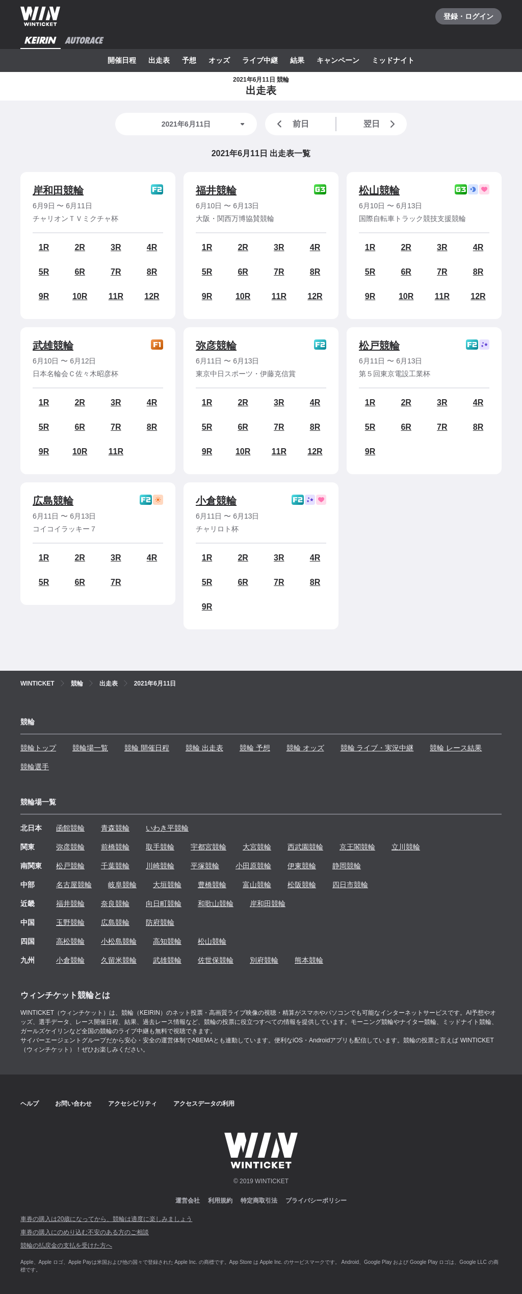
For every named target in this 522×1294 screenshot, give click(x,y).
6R (79, 271)
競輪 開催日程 (146, 748)
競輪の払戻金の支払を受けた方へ (66, 1245)
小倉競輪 (216, 500)
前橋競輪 (115, 847)
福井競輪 (216, 190)
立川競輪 (406, 847)
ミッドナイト (393, 60)
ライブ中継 (260, 60)
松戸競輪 (379, 345)
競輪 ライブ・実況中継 (377, 748)
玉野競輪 (70, 922)
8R (152, 271)
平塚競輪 (205, 866)
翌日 (381, 124)
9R (44, 296)
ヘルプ (29, 1103)
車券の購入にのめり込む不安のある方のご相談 (84, 1232)
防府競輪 (160, 922)
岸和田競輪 (58, 190)
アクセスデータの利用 (203, 1103)
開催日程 (122, 60)
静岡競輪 (346, 866)
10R (79, 296)
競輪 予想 (255, 748)
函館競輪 (70, 828)
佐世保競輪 (215, 960)
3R (116, 247)
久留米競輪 (119, 960)
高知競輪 (167, 941)
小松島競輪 (119, 941)
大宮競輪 (257, 847)
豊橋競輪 (212, 885)
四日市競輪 (350, 885)
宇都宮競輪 (208, 847)
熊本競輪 (309, 960)
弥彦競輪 (216, 345)
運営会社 (187, 1200)
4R (152, 247)
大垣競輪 (167, 885)
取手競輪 (160, 847)
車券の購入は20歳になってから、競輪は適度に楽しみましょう (106, 1219)
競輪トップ (38, 748)
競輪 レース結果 (456, 748)
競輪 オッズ (305, 748)
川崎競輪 (160, 866)
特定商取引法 (259, 1200)
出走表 (159, 60)
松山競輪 (379, 190)
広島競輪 (53, 500)
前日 (291, 124)
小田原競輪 (253, 866)
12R (151, 296)
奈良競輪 (115, 903)
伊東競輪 (302, 866)
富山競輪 (257, 885)
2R (79, 247)
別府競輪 (264, 960)
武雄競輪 (53, 345)
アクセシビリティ (132, 1103)
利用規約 (220, 1200)
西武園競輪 (305, 847)
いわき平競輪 (167, 828)
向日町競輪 (163, 903)
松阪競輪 (302, 885)
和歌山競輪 (215, 903)
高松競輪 (70, 941)
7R (116, 271)
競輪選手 (34, 767)
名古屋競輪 (74, 885)
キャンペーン (338, 60)
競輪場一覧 (90, 748)
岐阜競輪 (122, 885)
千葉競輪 (115, 866)
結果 (297, 60)
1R (44, 247)
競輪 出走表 (204, 748)
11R (116, 296)
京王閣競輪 (357, 847)
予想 (189, 60)
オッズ (219, 60)
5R (44, 271)
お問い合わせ (73, 1103)
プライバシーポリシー (316, 1200)
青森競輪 (115, 828)
